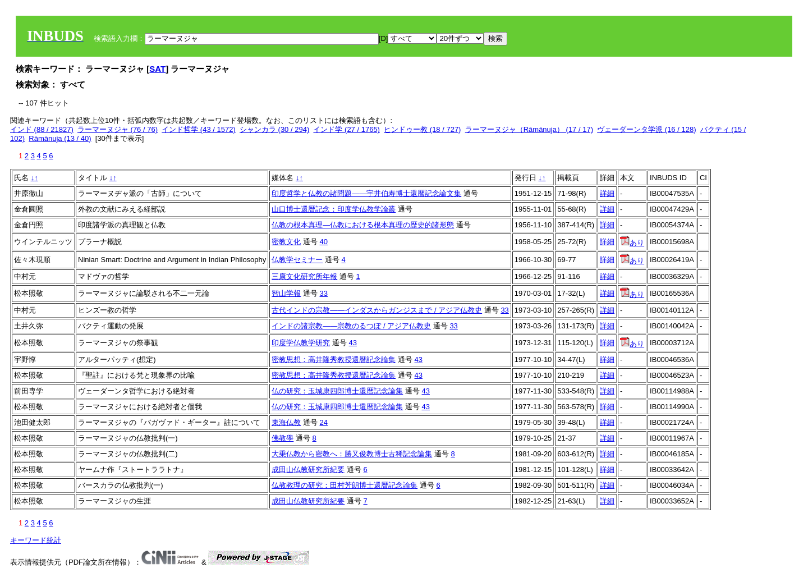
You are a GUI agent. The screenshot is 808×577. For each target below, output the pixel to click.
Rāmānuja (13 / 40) (60, 138)
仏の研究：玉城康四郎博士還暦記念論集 (337, 391)
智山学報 (286, 293)
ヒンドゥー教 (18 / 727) (422, 129)
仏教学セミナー (297, 259)
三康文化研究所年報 (304, 276)
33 (324, 293)
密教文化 (286, 241)
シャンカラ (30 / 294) (274, 129)
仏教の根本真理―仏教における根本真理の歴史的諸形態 (363, 225)
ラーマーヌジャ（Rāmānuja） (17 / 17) (529, 129)
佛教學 (282, 438)
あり (632, 243)
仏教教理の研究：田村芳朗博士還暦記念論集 (344, 485)
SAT (157, 69)
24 (324, 422)
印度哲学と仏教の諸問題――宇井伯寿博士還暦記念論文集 (366, 193)
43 (353, 342)
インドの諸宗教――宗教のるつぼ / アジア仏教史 (351, 326)
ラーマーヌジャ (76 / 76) (117, 129)
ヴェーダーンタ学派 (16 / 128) (646, 129)
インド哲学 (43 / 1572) (199, 129)
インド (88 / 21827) (42, 129)
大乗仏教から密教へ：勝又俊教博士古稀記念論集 (352, 454)
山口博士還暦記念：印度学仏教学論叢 (334, 209)
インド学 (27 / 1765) (346, 129)
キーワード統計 (35, 540)
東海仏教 (286, 422)
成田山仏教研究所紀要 (308, 469)
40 (324, 241)
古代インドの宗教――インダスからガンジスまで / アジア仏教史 (377, 310)
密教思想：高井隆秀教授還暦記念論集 (334, 359)
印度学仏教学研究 (301, 342)
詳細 (607, 193)
